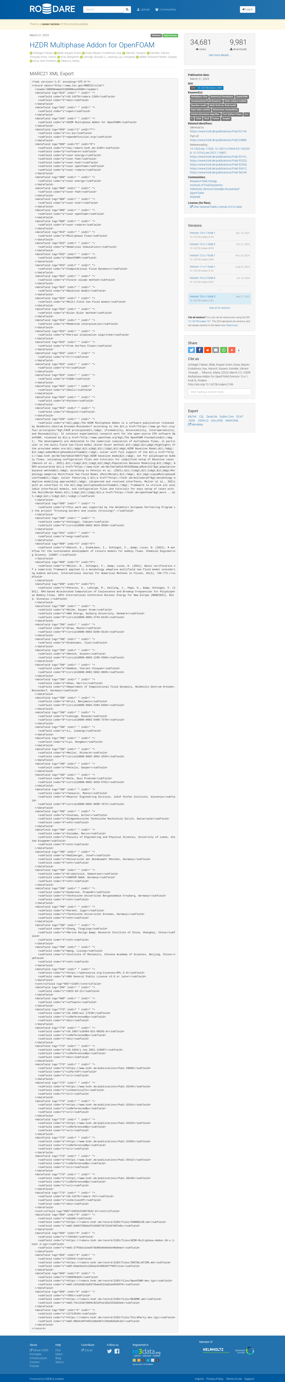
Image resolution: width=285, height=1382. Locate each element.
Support (249, 1378)
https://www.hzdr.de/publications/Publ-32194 (218, 131)
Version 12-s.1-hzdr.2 (202, 244)
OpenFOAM (197, 193)
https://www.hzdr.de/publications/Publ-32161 (218, 156)
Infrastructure (38, 1358)
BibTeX (192, 416)
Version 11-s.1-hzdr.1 (202, 266)
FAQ (57, 1350)
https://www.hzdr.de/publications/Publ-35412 (218, 168)
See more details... (220, 55)
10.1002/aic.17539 (201, 148)
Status (59, 1362)
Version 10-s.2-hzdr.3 (202, 277)
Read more (232, 325)
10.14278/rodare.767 (199, 321)
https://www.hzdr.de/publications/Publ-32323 (218, 160)
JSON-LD (203, 420)
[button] (191, 350)
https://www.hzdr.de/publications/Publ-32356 (218, 164)
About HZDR (39, 1350)
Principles (36, 1354)
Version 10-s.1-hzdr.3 (202, 296)
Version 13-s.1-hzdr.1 (202, 232)
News (58, 1354)
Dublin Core (227, 416)
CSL (201, 416)
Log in (247, 9)
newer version (51, 24)
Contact (35, 1362)
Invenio (59, 1378)
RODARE (195, 197)
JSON (191, 420)
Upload (143, 9)
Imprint (199, 1378)
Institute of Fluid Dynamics (206, 185)
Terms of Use (234, 1378)
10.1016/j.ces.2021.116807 (209, 152)
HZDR (48, 1378)
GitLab (87, 1350)
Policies (34, 1366)
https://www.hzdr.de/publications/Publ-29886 (218, 140)
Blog (58, 1358)
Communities (165, 9)
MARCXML (232, 420)
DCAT (239, 416)
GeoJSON (217, 420)
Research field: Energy (203, 181)
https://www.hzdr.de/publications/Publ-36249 (218, 172)
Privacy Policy (214, 1378)
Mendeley (195, 424)
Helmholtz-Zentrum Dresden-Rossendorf (214, 189)
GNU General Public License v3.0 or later (216, 206)
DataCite (211, 416)
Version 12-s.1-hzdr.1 (202, 255)
